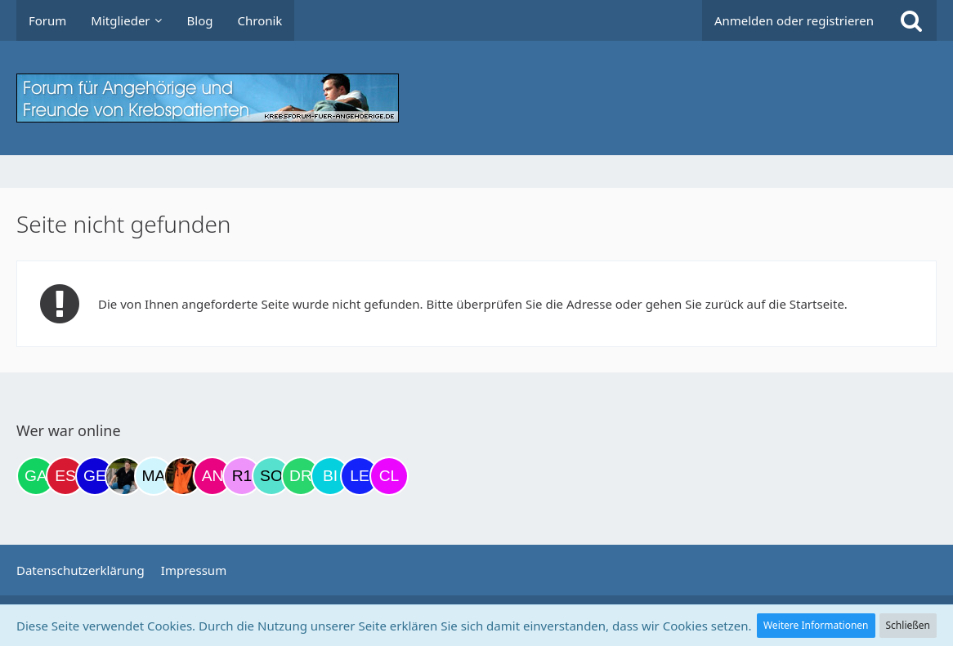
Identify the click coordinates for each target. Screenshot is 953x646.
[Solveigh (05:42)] (271, 476)
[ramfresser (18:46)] (124, 476)
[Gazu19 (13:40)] (36, 476)
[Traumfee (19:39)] (183, 476)
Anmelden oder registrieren (794, 20)
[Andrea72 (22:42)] (212, 476)
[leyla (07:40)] (359, 476)
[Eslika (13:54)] (65, 476)
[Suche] (911, 20)
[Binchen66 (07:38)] (330, 476)
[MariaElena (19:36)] (153, 476)
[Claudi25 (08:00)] (389, 476)
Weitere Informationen (816, 625)
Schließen (908, 625)
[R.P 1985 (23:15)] (242, 476)
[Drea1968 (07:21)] (300, 476)
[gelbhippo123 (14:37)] (94, 476)
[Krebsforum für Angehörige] (476, 98)
